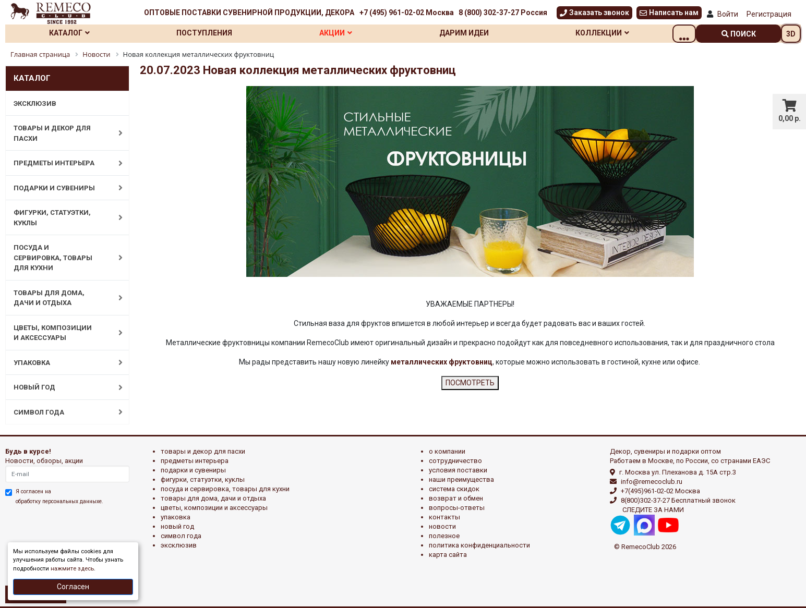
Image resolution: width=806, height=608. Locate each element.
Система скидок (454, 489)
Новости (442, 526)
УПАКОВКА (63, 362)
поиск (738, 34)
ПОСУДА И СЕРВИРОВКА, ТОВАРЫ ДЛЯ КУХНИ (63, 258)
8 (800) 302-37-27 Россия (503, 12)
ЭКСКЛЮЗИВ (35, 103)
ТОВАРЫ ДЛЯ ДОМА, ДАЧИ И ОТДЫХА (63, 298)
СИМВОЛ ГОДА (63, 412)
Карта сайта (448, 554)
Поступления (211, 33)
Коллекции (624, 33)
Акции (347, 33)
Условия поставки (458, 470)
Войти (727, 14)
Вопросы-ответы (457, 508)
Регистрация (769, 14)
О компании (447, 451)
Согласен (73, 586)
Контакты (444, 517)
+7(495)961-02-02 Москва (660, 491)
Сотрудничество (455, 461)
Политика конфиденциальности (479, 545)
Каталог (71, 33)
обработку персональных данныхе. (59, 501)
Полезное (444, 536)
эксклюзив (179, 545)
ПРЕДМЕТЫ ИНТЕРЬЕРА (63, 163)
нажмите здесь (72, 568)
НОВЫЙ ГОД (63, 387)
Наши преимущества (461, 479)
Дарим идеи (481, 33)
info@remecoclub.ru (651, 481)
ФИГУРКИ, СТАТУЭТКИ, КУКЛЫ (63, 218)
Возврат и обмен (456, 498)
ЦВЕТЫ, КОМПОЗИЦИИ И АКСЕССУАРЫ (63, 333)
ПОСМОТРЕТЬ (470, 383)
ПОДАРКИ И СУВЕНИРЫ (63, 188)
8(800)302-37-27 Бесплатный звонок (678, 500)
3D (791, 34)
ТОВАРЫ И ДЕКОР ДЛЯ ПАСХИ (63, 133)
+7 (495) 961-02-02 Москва (406, 12)
